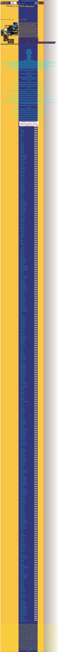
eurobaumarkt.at (22, 321)
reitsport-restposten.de (23, 522)
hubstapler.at (22, 426)
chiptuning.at (22, 256)
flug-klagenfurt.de (23, 338)
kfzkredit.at (22, 448)
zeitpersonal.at (22, 618)
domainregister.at (22, 298)
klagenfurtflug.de (22, 453)
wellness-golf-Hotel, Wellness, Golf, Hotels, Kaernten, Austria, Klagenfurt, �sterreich (29, 116)
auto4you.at (22, 173)
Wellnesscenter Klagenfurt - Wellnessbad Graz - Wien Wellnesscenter (22, 11)
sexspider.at (22, 533)
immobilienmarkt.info (23, 430)
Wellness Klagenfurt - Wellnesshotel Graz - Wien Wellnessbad (22, 16)
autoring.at (22, 180)
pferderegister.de (22, 504)
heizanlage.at (22, 390)
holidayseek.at (22, 417)
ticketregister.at (22, 558)
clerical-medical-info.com (24, 267)
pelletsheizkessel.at (23, 502)
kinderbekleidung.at (23, 450)
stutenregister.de (22, 549)
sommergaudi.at (22, 544)
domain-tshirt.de (22, 305)
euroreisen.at (22, 330)
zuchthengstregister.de (23, 620)
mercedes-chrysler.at (23, 385)
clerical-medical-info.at (23, 265)
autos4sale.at (22, 182)
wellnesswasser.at (29, 51)
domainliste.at (22, 296)
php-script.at (22, 506)
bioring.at (21, 240)
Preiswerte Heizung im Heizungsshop (29, 0)
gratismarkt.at (22, 354)
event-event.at (22, 332)
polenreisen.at (22, 511)
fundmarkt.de (22, 341)
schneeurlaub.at (22, 526)
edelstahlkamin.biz (23, 309)
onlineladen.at (22, 500)
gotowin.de (22, 350)
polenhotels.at (22, 509)
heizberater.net (22, 394)
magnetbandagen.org (23, 484)
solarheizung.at (22, 542)
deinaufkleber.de (22, 278)
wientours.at (22, 600)
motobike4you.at (22, 495)
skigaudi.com (22, 538)
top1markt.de (22, 379)
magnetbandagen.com (23, 479)
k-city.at (21, 446)
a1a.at (21, 141)
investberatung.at (22, 435)
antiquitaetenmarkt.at (23, 155)
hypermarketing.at (23, 428)
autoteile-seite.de (22, 191)
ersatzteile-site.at (22, 318)
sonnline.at (22, 551)
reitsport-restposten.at (23, 520)
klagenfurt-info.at (22, 455)
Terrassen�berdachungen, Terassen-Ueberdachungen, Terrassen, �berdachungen (29, 105)
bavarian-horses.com (23, 202)
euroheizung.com (22, 327)
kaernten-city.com (23, 439)
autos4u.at (21, 184)
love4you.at (29, 54)
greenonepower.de (23, 368)
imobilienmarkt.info (23, 433)
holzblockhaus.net (23, 421)
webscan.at (29, 49)
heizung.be (22, 403)
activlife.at (29, 55)
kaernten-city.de (22, 441)
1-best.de (21, 133)
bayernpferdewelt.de (23, 206)
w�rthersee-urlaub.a (23, 613)
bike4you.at (22, 215)
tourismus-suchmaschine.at (24, 567)
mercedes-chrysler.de (23, 383)
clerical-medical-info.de (23, 269)
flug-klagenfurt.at (22, 334)
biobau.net (21, 222)
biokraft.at (21, 236)
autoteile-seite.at (22, 189)
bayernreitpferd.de (23, 209)
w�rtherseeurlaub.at (23, 611)
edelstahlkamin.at (22, 307)
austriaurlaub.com (23, 171)
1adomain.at (22, 126)
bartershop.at (22, 197)
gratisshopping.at (22, 356)
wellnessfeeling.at (23, 591)
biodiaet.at (21, 224)
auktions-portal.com (23, 162)
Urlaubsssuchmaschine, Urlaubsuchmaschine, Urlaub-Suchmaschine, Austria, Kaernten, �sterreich (29, 108)
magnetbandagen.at (23, 477)
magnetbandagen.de (23, 480)
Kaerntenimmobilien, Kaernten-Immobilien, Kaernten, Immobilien (29, 93)
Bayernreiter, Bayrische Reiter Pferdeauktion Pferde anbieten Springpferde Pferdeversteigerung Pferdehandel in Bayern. (29, 64)
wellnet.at (21, 598)
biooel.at (21, 238)
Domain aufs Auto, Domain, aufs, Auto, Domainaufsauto (29, 73)
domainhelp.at (22, 294)
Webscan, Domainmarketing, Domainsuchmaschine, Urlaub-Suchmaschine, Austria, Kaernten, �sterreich (29, 112)
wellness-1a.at (22, 587)
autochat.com (22, 175)
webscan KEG (29, 75)
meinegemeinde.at (23, 488)
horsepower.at (22, 424)
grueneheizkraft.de (23, 365)
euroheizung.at (22, 325)
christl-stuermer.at (23, 262)
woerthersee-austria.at (23, 607)
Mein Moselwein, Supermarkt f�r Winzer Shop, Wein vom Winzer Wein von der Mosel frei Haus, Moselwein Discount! (29, 97)
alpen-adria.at (22, 148)
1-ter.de (21, 139)
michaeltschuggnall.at (23, 493)
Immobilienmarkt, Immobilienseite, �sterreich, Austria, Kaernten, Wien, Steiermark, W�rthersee (29, 91)
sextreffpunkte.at (22, 535)
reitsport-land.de (22, 518)
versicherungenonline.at (23, 576)
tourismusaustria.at (23, 565)
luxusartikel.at (22, 475)
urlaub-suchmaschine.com (24, 574)
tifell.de (21, 562)
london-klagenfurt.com (23, 471)
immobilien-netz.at (23, 432)
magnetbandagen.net (23, 482)
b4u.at (21, 195)
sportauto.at (22, 547)
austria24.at (29, 59)
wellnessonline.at (29, 52)
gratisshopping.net (23, 359)
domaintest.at (22, 303)
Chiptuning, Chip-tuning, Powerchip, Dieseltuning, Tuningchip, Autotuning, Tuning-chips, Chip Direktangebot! (29, 61)
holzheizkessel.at (22, 423)
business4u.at (22, 249)
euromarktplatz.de (23, 381)
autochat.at (22, 177)
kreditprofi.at (22, 466)
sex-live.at (21, 531)
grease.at (21, 361)
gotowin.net (22, 352)
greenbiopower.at (22, 372)
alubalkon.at (29, 56)
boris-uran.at (22, 247)
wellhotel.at (29, 50)
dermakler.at (22, 280)
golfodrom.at (22, 347)
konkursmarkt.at (22, 462)
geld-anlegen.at (22, 343)
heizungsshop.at (22, 412)
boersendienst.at (22, 244)
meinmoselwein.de (29, 53)
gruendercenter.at (22, 374)
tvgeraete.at (22, 571)
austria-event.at (22, 166)
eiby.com (21, 314)
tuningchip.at (22, 569)
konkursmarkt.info (23, 464)
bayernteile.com (22, 211)
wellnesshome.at (22, 594)
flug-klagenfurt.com (23, 336)
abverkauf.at (22, 142)
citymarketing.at (22, 258)
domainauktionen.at (23, 287)
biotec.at (21, 242)
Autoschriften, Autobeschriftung (29, 60)
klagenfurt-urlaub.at (23, 459)
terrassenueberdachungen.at (24, 556)
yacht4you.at (22, 616)
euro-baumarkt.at (22, 323)
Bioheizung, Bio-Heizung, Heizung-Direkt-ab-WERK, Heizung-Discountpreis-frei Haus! (29, 67)
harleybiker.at (22, 388)
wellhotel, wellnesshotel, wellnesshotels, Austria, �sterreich (29, 114)
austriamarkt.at (22, 168)
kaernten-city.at (22, 437)
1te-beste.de (22, 135)
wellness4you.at (22, 589)
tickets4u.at (22, 560)
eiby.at (21, 312)
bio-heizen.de (22, 227)
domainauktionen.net (23, 289)
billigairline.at (22, 218)
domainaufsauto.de (23, 285)
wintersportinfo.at (23, 605)
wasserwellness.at (23, 578)
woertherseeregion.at (23, 609)
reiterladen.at (22, 515)
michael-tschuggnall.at (23, 491)
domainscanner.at (22, 300)
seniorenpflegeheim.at (23, 527)
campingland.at (22, 251)
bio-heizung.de (22, 229)
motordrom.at (22, 497)
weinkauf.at (22, 582)
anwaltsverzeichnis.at (23, 157)
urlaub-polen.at (22, 573)
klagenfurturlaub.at (23, 457)
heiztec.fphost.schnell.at (23, 401)
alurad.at (29, 58)
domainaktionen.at (23, 282)
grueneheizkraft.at (23, 370)
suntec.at (21, 553)
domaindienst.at (22, 291)
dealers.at (21, 274)
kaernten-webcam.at (23, 444)
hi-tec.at (21, 415)
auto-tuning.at (22, 193)
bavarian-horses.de (23, 204)
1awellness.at (22, 130)
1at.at (21, 128)
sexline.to (21, 529)
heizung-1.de (22, 406)
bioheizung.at (22, 231)
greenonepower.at (23, 376)
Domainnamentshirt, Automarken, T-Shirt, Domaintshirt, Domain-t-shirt (29, 77)
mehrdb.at (21, 486)
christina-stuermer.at (23, 260)
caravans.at (22, 253)
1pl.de (21, 137)
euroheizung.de (22, 329)
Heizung (29, 71)
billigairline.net (22, 220)
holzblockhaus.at (22, 419)
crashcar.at (21, 271)
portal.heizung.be (22, 513)
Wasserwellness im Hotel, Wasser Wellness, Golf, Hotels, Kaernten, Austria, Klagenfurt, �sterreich (29, 110)
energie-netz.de (22, 316)
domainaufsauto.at (23, 283)
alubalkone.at (29, 57)
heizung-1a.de (22, 408)
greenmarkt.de (22, 363)
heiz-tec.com (22, 397)
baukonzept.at (22, 200)
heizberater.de (22, 392)
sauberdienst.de (22, 524)
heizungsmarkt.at (22, 410)
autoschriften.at (22, 186)
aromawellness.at (22, 159)
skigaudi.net (22, 540)
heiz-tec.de (22, 399)
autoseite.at (22, 188)
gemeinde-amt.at (22, 345)
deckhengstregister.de (23, 276)
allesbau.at (21, 146)
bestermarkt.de (22, 213)
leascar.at (21, 468)
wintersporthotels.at (23, 603)
